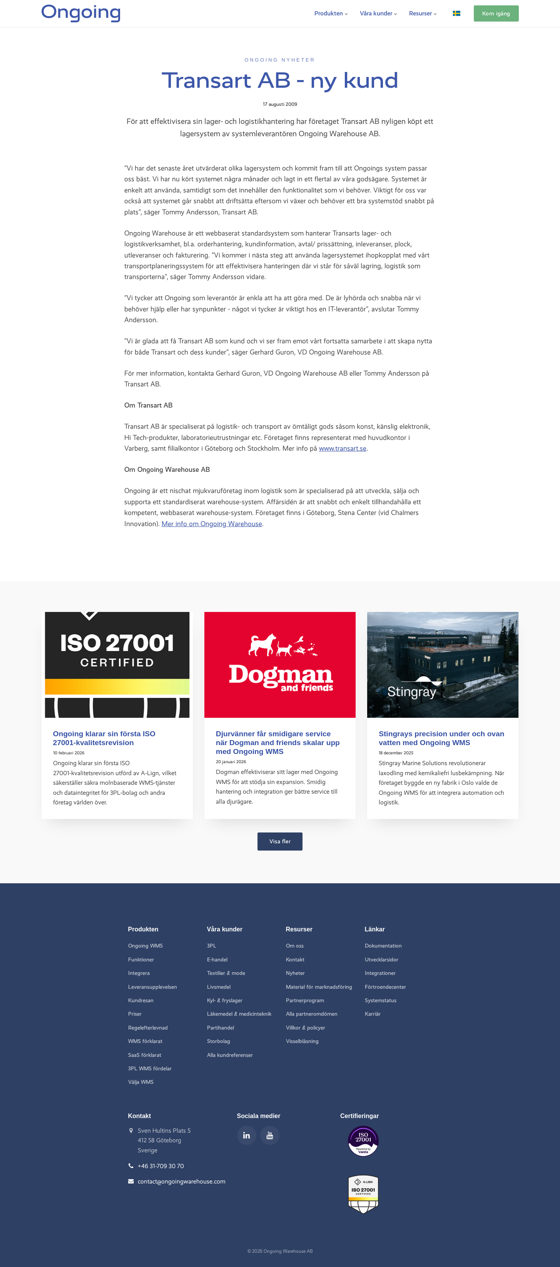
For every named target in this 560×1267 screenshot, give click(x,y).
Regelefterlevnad (148, 1028)
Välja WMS (141, 1082)
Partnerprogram (305, 1000)
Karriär (373, 1014)
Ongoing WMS (145, 946)
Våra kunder (379, 13)
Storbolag (218, 1041)
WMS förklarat (145, 1041)
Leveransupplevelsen (152, 987)
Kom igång (496, 13)
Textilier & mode (226, 973)
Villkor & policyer (305, 1028)
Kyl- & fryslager (224, 1000)
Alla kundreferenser (230, 1055)
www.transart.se (342, 448)
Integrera (139, 973)
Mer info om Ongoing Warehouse (212, 524)
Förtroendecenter (385, 987)
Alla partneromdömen (312, 1014)
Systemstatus (380, 1000)
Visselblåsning (302, 1041)
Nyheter (295, 973)
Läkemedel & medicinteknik (239, 1014)
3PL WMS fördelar (150, 1068)
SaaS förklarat (144, 1055)
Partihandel (220, 1028)
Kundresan (141, 1000)
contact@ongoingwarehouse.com (182, 1181)
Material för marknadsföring (319, 987)
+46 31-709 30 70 (161, 1166)
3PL (211, 946)
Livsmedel (219, 987)
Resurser (423, 13)
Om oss (295, 946)
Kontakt (295, 959)
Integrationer (380, 973)
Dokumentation (383, 946)
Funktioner (141, 959)
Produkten (331, 13)
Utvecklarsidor (381, 959)
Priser (135, 1014)
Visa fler (280, 841)
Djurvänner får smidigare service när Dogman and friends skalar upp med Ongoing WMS (278, 743)
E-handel (217, 959)
